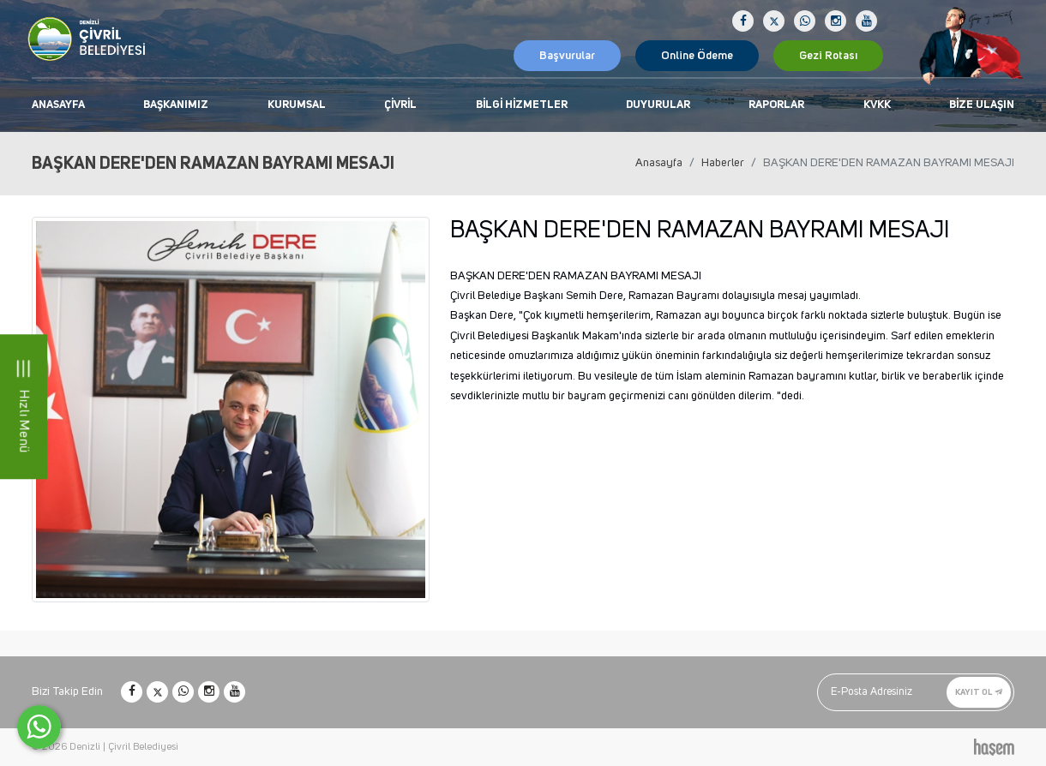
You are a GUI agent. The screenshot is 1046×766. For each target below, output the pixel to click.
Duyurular (658, 105)
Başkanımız (175, 105)
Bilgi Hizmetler (522, 105)
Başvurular (567, 56)
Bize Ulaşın (981, 105)
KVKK (877, 105)
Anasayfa (58, 105)
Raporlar (776, 105)
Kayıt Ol (978, 692)
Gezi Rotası (828, 56)
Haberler (722, 163)
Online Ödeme (697, 56)
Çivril (400, 105)
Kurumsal (297, 105)
